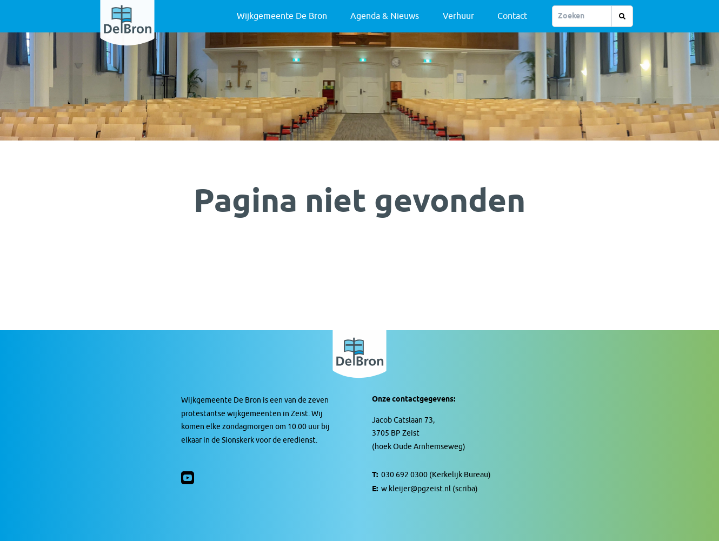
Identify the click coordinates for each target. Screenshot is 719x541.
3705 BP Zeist (396, 433)
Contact (512, 16)
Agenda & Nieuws (384, 16)
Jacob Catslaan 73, (403, 420)
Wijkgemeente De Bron (282, 16)
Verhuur (458, 16)
